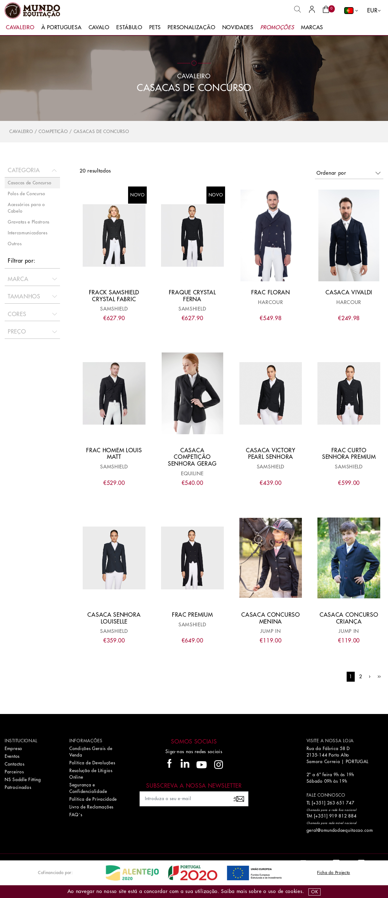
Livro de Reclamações (91, 807)
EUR (372, 10)
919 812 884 (343, 816)
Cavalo (99, 27)
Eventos (12, 756)
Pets (155, 27)
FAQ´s (75, 815)
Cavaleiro (20, 27)
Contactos (14, 764)
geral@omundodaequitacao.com (340, 830)
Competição (53, 131)
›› (379, 676)
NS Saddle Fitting (23, 779)
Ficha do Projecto (333, 873)
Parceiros (14, 772)
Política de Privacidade (93, 799)
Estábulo (129, 27)
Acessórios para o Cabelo (26, 207)
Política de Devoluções (92, 763)
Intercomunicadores (28, 233)
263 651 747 (340, 803)
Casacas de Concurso (101, 131)
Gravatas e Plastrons (28, 222)
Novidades (237, 27)
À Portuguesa (61, 27)
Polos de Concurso (26, 193)
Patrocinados (18, 787)
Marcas (312, 27)
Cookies (294, 891)
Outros (14, 244)
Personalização (191, 27)
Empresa (13, 748)
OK (314, 892)
